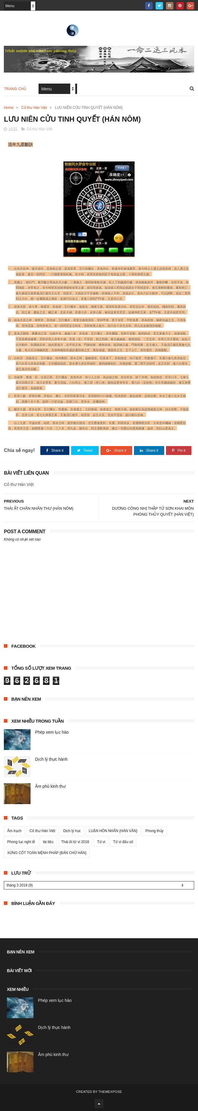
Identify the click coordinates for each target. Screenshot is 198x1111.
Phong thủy (155, 831)
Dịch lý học (72, 831)
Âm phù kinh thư (50, 786)
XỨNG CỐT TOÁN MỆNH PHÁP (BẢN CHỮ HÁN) (46, 853)
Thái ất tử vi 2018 (75, 842)
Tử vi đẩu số (123, 842)
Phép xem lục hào (51, 732)
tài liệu (48, 842)
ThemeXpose (110, 1091)
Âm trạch (14, 831)
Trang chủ (15, 89)
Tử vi (101, 842)
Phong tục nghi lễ (21, 842)
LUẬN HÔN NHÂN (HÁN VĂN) (113, 831)
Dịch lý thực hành (51, 759)
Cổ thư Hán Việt (34, 108)
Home (8, 108)
